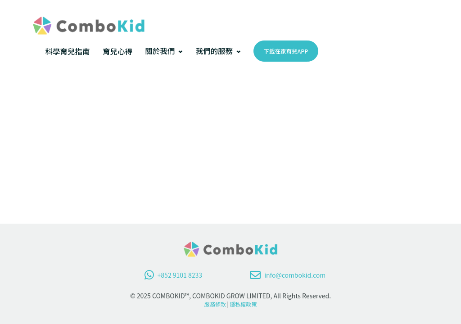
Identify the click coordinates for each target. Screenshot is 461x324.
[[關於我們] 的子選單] (180, 51)
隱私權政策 (243, 304)
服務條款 (215, 304)
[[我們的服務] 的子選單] (238, 51)
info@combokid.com (287, 275)
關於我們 (160, 50)
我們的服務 (214, 50)
